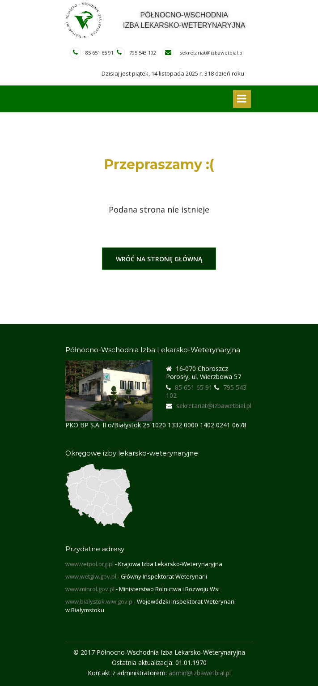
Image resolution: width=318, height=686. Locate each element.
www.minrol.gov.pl (89, 589)
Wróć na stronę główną (159, 259)
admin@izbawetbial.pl (200, 673)
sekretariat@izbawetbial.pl (212, 52)
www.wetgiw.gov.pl (90, 576)
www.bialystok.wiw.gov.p (98, 601)
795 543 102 (142, 52)
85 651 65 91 (99, 52)
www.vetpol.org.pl (89, 564)
